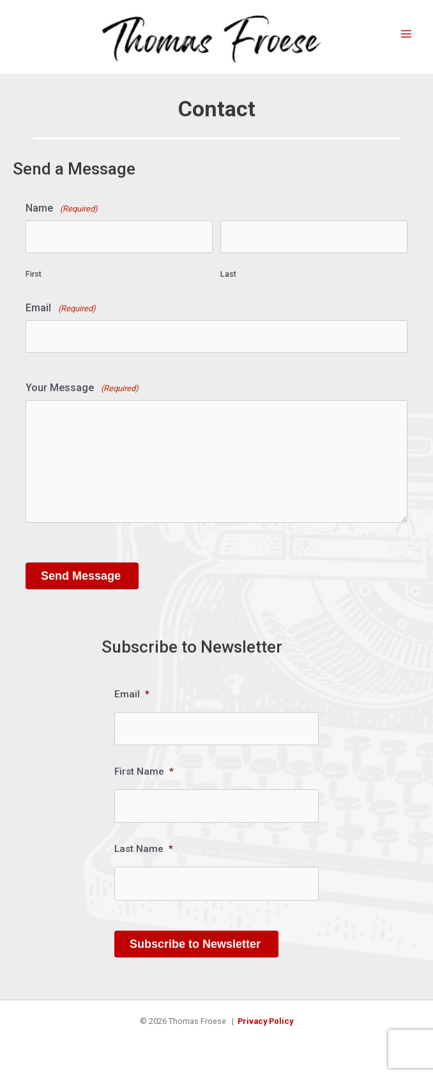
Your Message (82, 388)
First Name (144, 771)
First (34, 274)
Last (228, 274)
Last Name (143, 849)
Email (61, 308)
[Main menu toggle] (406, 34)
